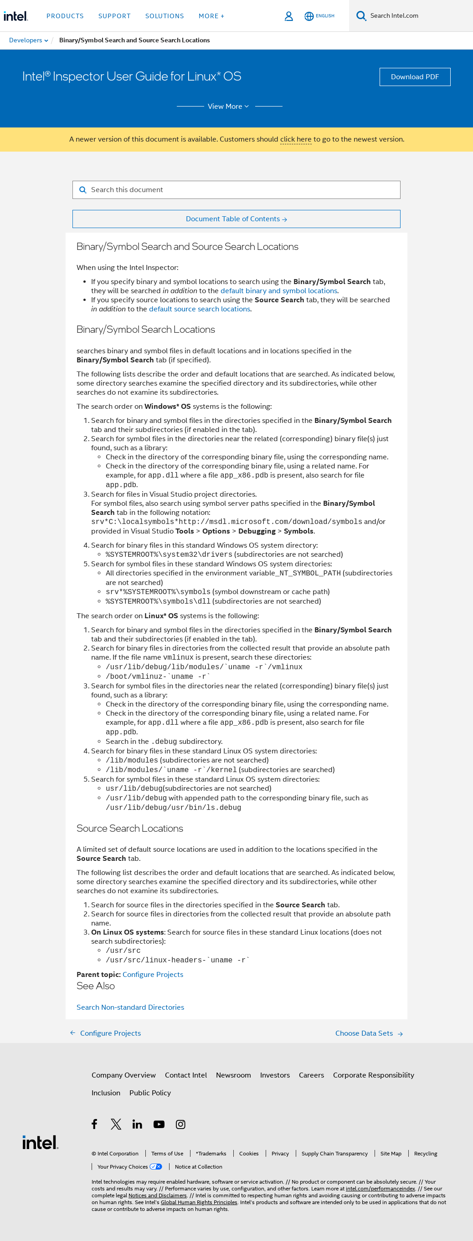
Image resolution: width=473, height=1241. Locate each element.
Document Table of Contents (233, 219)
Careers (311, 1075)
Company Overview (124, 1075)
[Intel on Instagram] (181, 1126)
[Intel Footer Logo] (40, 1141)
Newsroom (233, 1075)
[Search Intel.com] (420, 16)
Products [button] (65, 16)
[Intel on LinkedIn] (138, 1126)
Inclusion (106, 1093)
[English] (319, 16)
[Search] (361, 15)
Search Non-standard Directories (130, 1007)
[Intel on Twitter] (116, 1126)
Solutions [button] (164, 16)
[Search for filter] (236, 190)
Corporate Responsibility (373, 1075)
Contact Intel (186, 1075)
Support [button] (114, 16)
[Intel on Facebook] (95, 1126)
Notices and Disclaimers (158, 1195)
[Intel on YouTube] (160, 1126)
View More (230, 106)
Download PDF (415, 76)
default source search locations (199, 309)
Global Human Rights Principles (199, 1202)
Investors (275, 1075)
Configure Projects (153, 974)
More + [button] (212, 16)
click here (296, 139)
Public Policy (150, 1093)
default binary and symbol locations (279, 290)
